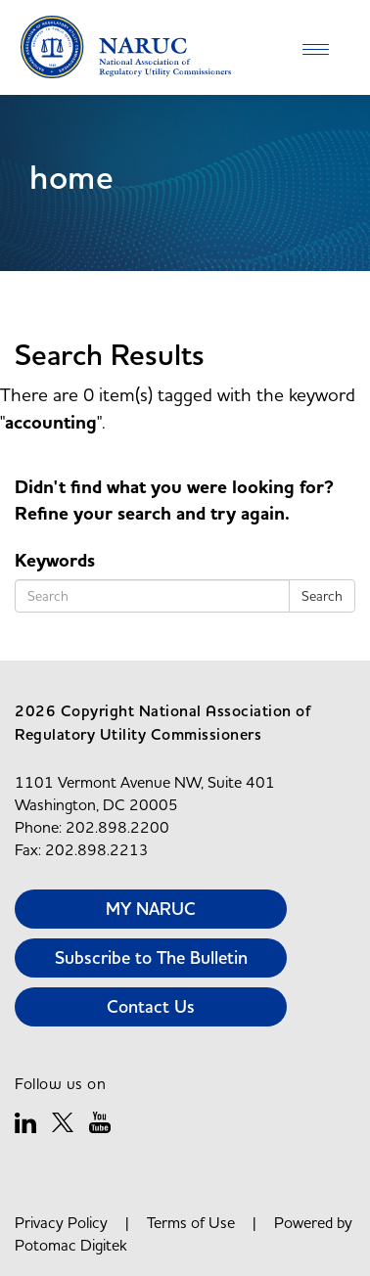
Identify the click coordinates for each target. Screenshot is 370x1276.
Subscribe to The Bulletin (151, 957)
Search (322, 596)
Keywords (55, 560)
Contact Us (151, 1006)
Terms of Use (191, 1222)
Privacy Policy (61, 1222)
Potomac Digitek (71, 1244)
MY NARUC (151, 908)
